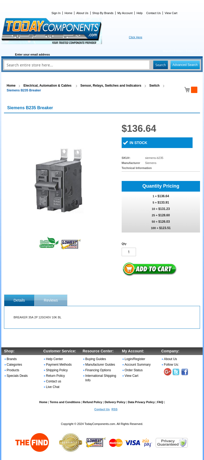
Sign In (56, 13)
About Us (82, 13)
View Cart (171, 13)
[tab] (19, 300)
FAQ (160, 402)
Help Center (54, 359)
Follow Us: (171, 364)
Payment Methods (59, 364)
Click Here (135, 37)
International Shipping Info (100, 378)
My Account (125, 13)
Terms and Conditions (65, 402)
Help (140, 13)
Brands (12, 359)
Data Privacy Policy (141, 402)
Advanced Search (185, 65)
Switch (154, 85)
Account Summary (138, 364)
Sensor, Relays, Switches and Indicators (110, 85)
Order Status (134, 370)
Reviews (51, 300)
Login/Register (135, 359)
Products (13, 370)
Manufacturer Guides (100, 364)
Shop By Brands (103, 13)
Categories (14, 364)
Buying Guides (95, 359)
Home (68, 13)
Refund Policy (92, 402)
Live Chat (53, 387)
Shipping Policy (57, 370)
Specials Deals (17, 376)
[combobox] (102, 64)
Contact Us (153, 13)
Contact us (53, 381)
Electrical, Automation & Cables (47, 85)
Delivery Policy (115, 402)
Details (19, 300)
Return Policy (55, 376)
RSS (115, 409)
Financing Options (98, 370)
